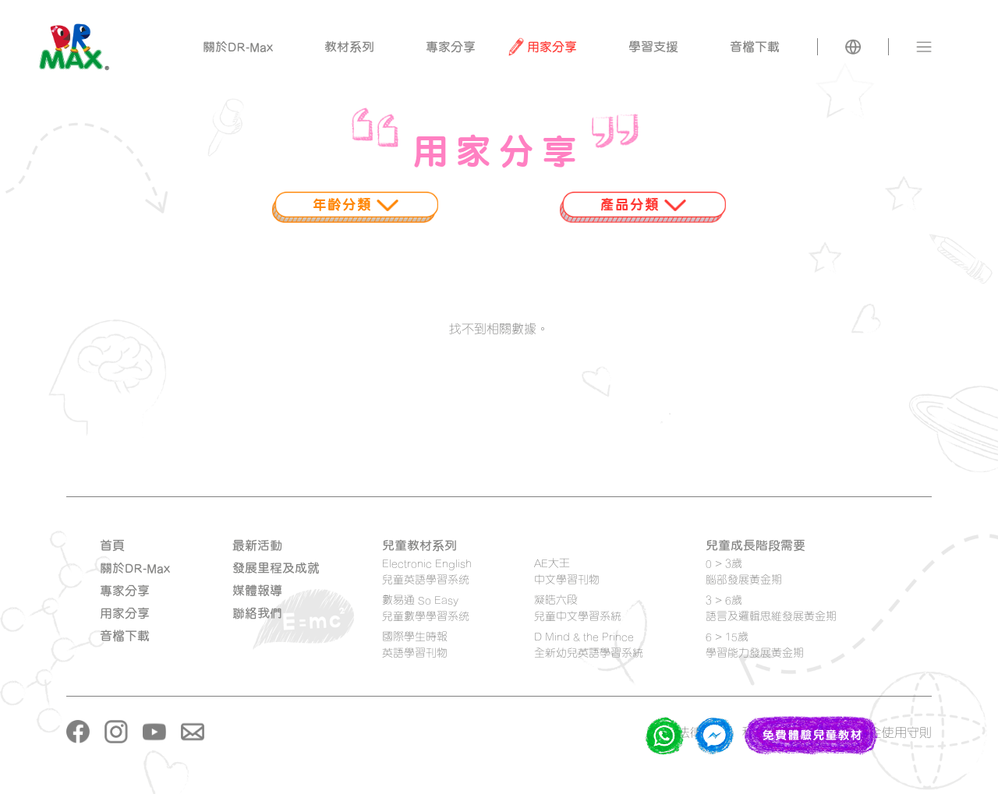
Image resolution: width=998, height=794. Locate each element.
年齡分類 (355, 204)
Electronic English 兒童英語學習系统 (427, 571)
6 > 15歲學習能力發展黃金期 (755, 644)
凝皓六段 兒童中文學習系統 (577, 608)
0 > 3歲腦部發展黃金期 (744, 571)
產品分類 (643, 204)
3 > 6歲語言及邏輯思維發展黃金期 (771, 608)
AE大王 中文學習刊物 (567, 571)
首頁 (112, 545)
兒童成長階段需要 (755, 545)
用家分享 (125, 613)
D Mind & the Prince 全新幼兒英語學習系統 (588, 644)
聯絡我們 (257, 613)
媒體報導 (257, 590)
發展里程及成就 (276, 568)
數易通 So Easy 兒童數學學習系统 (425, 608)
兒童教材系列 (419, 545)
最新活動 (257, 545)
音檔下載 (125, 636)
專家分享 (125, 590)
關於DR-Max (135, 568)
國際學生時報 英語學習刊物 (415, 644)
